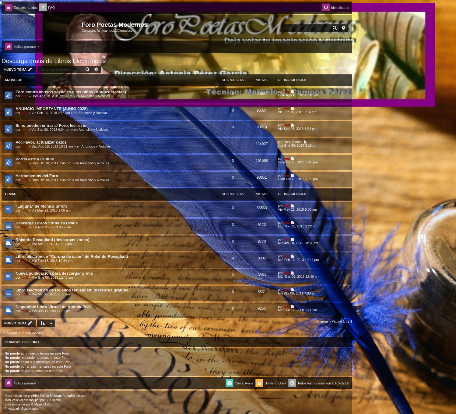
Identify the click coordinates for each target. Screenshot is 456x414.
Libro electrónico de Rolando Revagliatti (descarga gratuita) (73, 290)
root (24, 96)
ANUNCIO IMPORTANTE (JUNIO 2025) (52, 108)
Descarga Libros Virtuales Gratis (47, 223)
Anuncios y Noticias (95, 96)
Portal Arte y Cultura (35, 159)
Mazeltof (40, 404)
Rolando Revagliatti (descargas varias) (52, 239)
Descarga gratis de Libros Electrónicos (54, 61)
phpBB (32, 396)
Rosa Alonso (293, 142)
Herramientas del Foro (37, 175)
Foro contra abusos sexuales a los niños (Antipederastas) (71, 92)
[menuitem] (47, 7)
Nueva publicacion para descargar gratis (54, 273)
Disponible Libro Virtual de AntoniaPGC (53, 307)
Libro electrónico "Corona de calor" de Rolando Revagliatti (72, 256)
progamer (18, 404)
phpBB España (50, 400)
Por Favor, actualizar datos (41, 142)
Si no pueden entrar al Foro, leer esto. (52, 125)
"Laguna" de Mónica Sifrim (41, 206)
